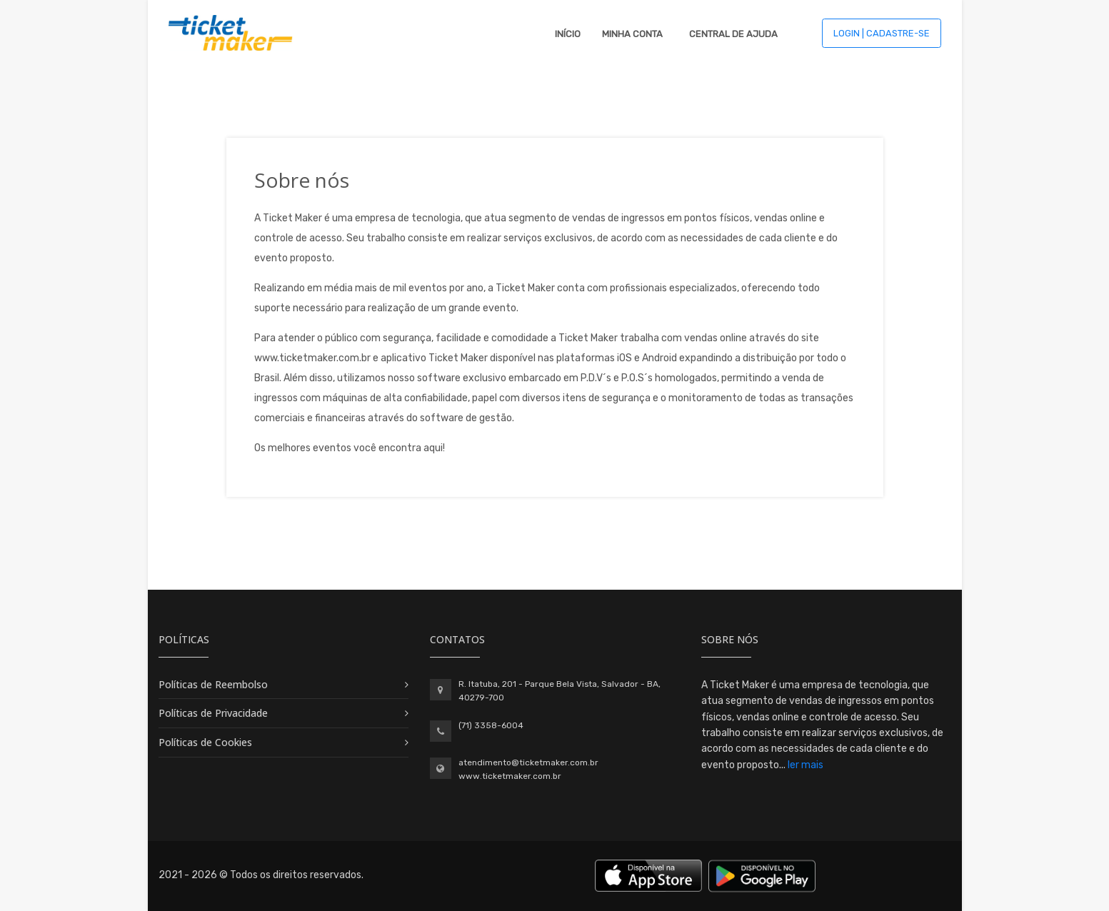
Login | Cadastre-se (881, 33)
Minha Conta (632, 34)
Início (568, 34)
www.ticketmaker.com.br (509, 776)
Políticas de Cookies (205, 742)
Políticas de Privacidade (213, 713)
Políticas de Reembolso (213, 684)
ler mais (805, 765)
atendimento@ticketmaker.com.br (528, 762)
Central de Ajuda (733, 34)
